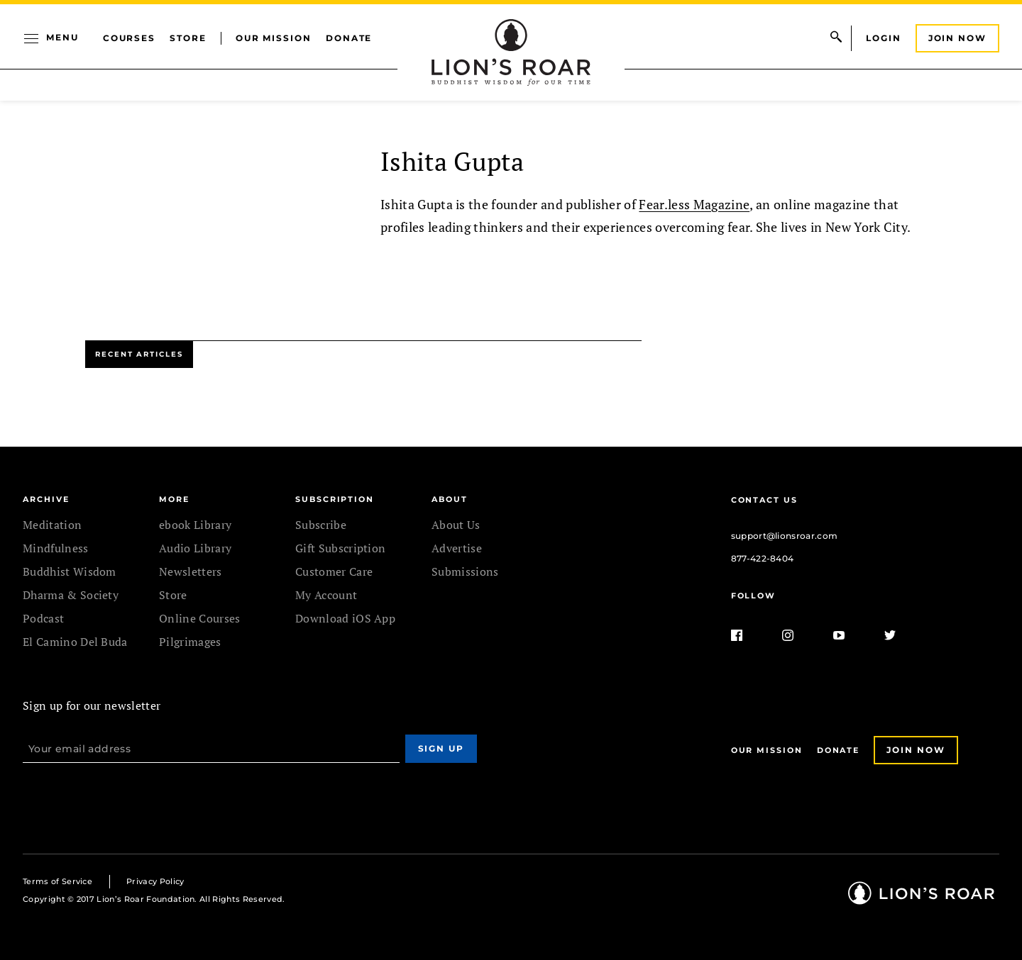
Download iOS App (345, 618)
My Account (326, 595)
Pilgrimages (190, 641)
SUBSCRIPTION (334, 499)
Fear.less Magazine (694, 204)
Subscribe (320, 524)
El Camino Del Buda (75, 641)
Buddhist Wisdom (69, 571)
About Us (456, 524)
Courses (129, 38)
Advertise (457, 548)
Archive (46, 499)
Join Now (957, 38)
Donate (349, 38)
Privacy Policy (155, 881)
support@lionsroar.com (784, 535)
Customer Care (334, 571)
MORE (174, 499)
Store (188, 38)
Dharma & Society (71, 595)
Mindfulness (56, 548)
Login (883, 38)
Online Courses (199, 618)
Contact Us (764, 500)
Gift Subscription (340, 548)
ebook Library (195, 524)
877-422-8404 (762, 558)
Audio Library (195, 548)
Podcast (43, 618)
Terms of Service (57, 881)
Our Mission (274, 38)
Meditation (52, 524)
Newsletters (190, 571)
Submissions (465, 571)
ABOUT (450, 499)
